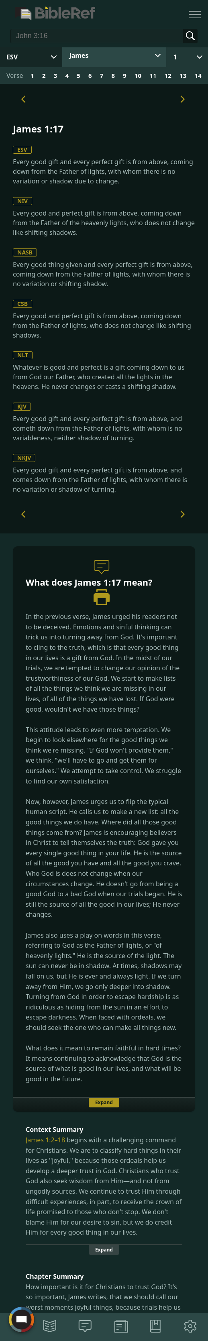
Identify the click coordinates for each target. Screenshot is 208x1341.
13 (182, 75)
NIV (22, 201)
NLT (22, 355)
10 (138, 75)
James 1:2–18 (45, 1139)
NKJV (24, 458)
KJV (22, 406)
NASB (25, 252)
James (78, 55)
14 (197, 75)
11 (152, 75)
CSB (22, 303)
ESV (22, 149)
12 (168, 75)
